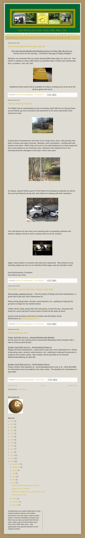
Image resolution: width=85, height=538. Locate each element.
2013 (12, 458)
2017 (12, 446)
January (15, 505)
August (15, 470)
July (14, 473)
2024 (12, 424)
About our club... (18, 34)
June (14, 476)
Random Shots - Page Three (47, 37)
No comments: (39, 94)
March (14, 499)
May (14, 479)
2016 (12, 449)
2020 (12, 436)
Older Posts (72, 385)
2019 (12, 440)
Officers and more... (50, 34)
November (16, 464)
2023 (12, 427)
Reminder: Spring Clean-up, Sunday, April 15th (30, 289)
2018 (12, 443)
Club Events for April (18, 333)
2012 (12, 461)
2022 (12, 430)
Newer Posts (12, 385)
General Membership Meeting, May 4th (26, 46)
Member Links (63, 37)
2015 (12, 452)
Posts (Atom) (22, 389)
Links (72, 34)
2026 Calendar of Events (33, 34)
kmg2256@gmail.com (30, 319)
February (15, 502)
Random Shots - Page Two (27, 37)
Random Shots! (11, 37)
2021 (12, 433)
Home (8, 34)
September (16, 467)
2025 (12, 421)
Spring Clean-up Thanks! (20, 103)
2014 (12, 455)
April (14, 483)
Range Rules (63, 34)
